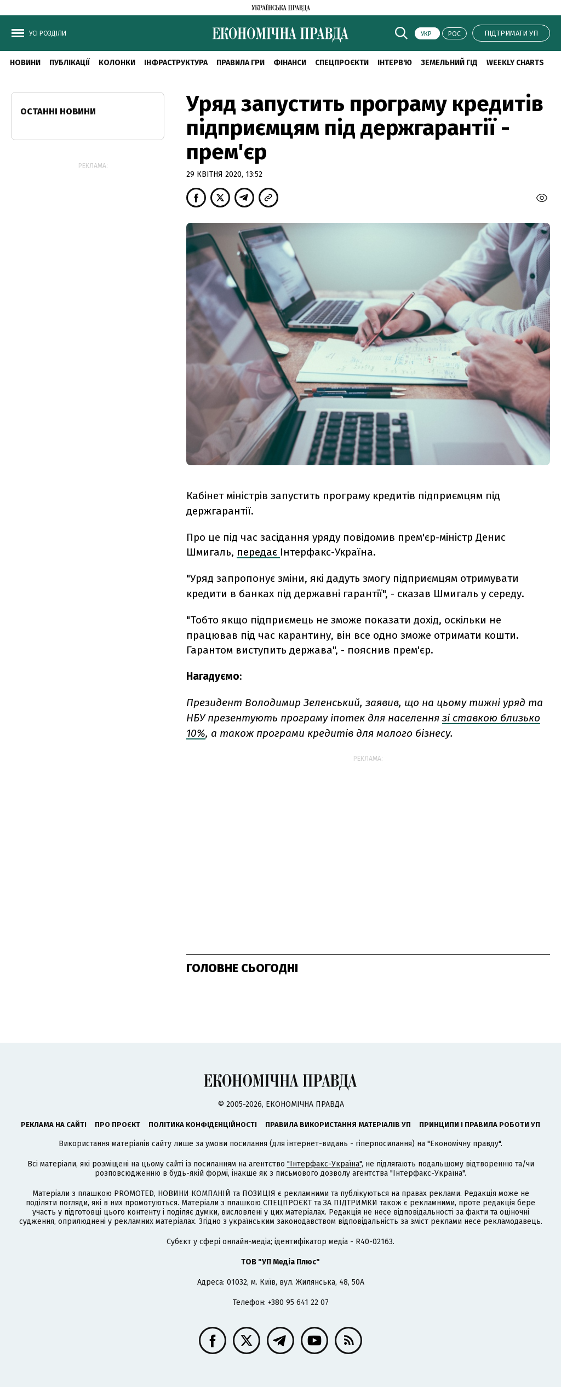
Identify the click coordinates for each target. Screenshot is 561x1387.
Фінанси (289, 62)
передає (258, 552)
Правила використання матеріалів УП (338, 1124)
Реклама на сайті (54, 1124)
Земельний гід (449, 62)
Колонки (117, 62)
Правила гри (240, 62)
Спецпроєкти (342, 62)
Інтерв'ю (394, 62)
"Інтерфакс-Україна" (324, 1164)
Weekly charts (515, 62)
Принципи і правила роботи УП (479, 1124)
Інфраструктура (176, 62)
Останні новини (58, 111)
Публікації (69, 62)
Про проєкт (117, 1124)
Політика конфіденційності (202, 1124)
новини (25, 62)
